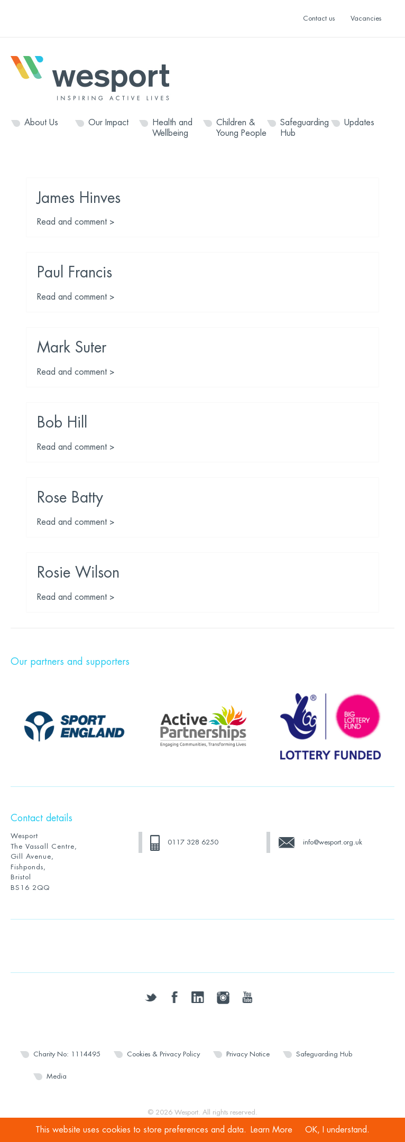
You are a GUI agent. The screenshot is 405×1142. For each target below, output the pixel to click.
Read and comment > (76, 222)
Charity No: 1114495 (66, 1054)
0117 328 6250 (193, 842)
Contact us (319, 18)
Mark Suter (71, 347)
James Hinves (79, 198)
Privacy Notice (248, 1054)
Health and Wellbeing (172, 127)
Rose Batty (70, 497)
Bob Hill (62, 422)
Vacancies (366, 18)
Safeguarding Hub (304, 127)
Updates (359, 122)
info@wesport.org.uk (332, 842)
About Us (41, 122)
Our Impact (108, 122)
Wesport (95, 77)
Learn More (271, 1130)
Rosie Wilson (78, 572)
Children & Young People (241, 127)
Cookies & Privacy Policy (163, 1054)
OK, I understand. (337, 1130)
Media (57, 1076)
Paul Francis (74, 272)
